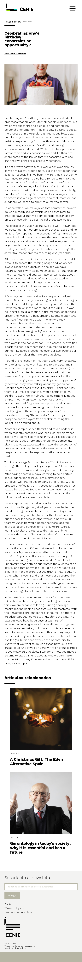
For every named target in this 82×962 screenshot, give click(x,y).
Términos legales (14, 908)
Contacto (9, 904)
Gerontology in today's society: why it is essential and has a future (40, 848)
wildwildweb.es (19, 948)
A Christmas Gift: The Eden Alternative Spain (36, 761)
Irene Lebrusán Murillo (15, 54)
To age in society (12, 21)
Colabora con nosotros (18, 911)
